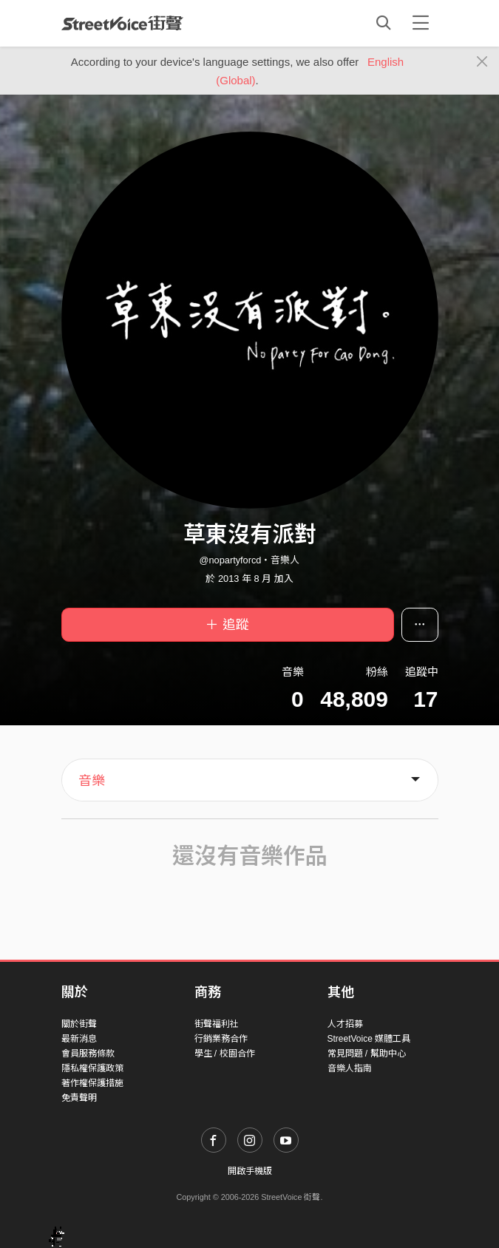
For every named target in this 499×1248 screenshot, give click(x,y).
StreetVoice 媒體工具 (369, 1039)
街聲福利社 (216, 1024)
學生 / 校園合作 (224, 1053)
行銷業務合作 (221, 1039)
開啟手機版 (250, 1171)
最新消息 (79, 1039)
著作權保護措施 (92, 1083)
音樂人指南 (349, 1068)
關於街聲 (79, 1024)
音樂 (91, 780)
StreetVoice (122, 23)
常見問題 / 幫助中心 (366, 1053)
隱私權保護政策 (92, 1068)
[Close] (482, 62)
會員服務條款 (88, 1053)
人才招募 (345, 1024)
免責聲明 (79, 1098)
